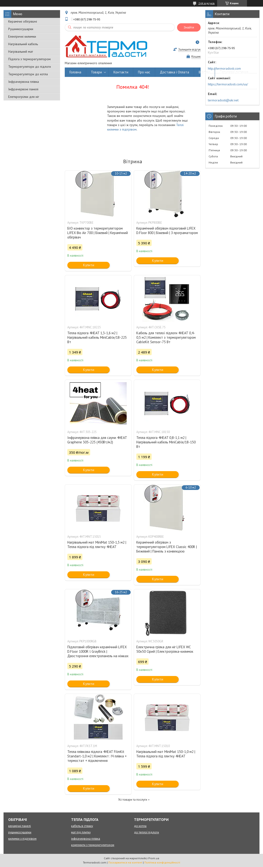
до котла (140, 826)
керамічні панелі (19, 826)
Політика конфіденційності (162, 862)
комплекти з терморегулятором (92, 845)
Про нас (144, 72)
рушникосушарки (19, 832)
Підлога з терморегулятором (29, 59)
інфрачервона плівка (85, 839)
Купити (88, 265)
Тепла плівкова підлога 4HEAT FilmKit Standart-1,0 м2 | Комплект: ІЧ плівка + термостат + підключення (97, 756)
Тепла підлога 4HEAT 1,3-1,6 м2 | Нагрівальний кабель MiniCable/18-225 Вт (97, 337)
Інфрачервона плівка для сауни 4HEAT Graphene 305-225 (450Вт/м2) (97, 439)
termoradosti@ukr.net (223, 100)
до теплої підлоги (146, 832)
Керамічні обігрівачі (22, 21)
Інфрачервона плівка (23, 82)
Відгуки (204, 72)
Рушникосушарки (20, 29)
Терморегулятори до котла (28, 74)
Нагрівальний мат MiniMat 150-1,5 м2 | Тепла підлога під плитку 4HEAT (96, 544)
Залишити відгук (189, 50)
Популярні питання (234, 72)
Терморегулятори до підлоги (29, 66)
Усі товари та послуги (132, 799)
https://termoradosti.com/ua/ (228, 84)
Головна (75, 72)
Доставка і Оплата (174, 72)
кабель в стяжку (82, 826)
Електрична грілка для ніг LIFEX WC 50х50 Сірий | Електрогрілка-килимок (164, 649)
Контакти (120, 72)
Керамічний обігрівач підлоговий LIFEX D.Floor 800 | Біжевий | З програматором (167, 230)
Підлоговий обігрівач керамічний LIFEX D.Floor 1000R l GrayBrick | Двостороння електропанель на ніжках (98, 651)
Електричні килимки (22, 36)
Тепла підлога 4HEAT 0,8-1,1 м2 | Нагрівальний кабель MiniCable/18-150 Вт (166, 442)
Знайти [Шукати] (189, 27)
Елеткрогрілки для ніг (23, 97)
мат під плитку (81, 832)
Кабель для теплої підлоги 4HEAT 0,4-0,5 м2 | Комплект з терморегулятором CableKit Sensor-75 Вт (166, 337)
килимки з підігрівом (22, 839)
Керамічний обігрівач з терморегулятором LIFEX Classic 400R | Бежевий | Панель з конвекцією (166, 546)
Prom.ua (153, 858)
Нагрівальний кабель (23, 44)
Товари (96, 72)
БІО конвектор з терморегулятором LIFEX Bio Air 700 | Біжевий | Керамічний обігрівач (97, 232)
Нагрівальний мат (20, 51)
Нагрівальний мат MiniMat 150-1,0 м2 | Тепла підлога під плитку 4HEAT (165, 753)
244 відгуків (206, 3)
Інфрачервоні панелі (23, 89)
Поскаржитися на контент (125, 862)
